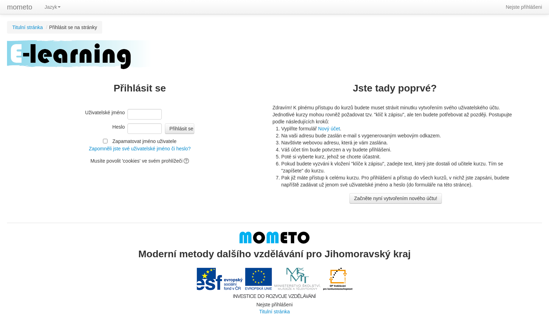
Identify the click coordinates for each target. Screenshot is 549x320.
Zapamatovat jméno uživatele (144, 141)
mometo (19, 7)
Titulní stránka (27, 27)
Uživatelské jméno (105, 112)
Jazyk (52, 7)
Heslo (118, 127)
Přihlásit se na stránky (73, 27)
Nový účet (329, 128)
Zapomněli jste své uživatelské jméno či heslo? (140, 148)
